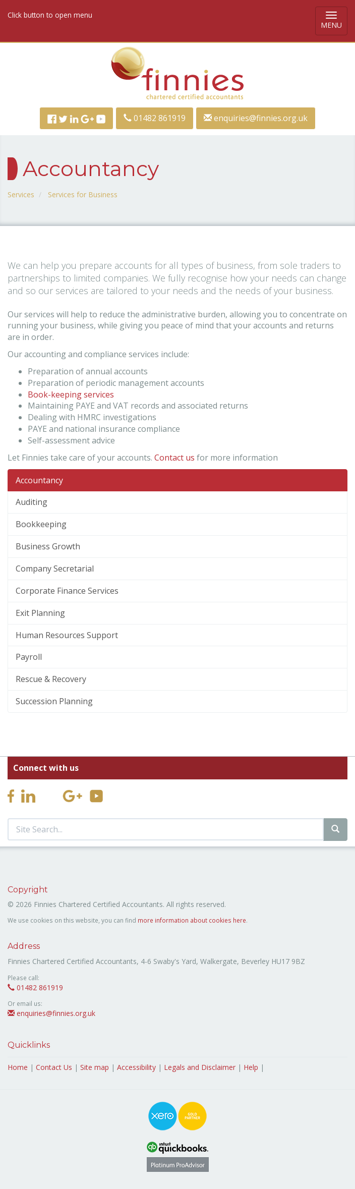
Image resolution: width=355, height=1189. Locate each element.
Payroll (29, 656)
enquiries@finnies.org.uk (256, 118)
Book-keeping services (71, 394)
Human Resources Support (67, 635)
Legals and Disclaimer (199, 1067)
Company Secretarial (55, 568)
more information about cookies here (192, 920)
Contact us (174, 457)
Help (251, 1067)
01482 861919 (155, 118)
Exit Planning (40, 612)
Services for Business (82, 194)
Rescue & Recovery (51, 679)
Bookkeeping (41, 524)
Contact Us (54, 1067)
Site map (94, 1067)
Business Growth (48, 546)
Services (21, 194)
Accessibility (136, 1067)
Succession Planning (54, 701)
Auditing (31, 501)
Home (18, 1067)
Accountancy (39, 480)
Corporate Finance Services (67, 590)
